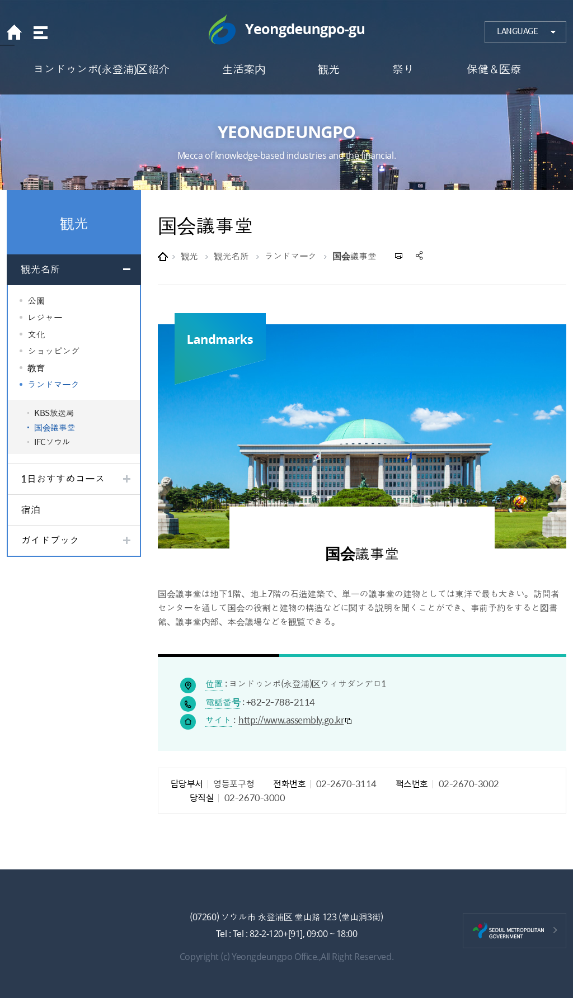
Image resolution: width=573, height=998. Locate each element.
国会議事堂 (354, 255)
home (17, 32)
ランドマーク (291, 255)
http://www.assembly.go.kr (291, 719)
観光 (189, 255)
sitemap (39, 32)
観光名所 (231, 255)
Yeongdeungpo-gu (286, 30)
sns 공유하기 (420, 256)
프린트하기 (399, 256)
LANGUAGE (517, 31)
